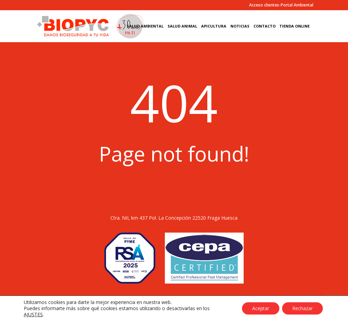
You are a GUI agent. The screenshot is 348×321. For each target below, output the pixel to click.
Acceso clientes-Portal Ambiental (281, 5)
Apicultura (213, 26)
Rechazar (302, 308)
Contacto (265, 26)
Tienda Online (294, 26)
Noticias (239, 26)
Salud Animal (182, 26)
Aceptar (260, 308)
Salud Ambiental (145, 26)
